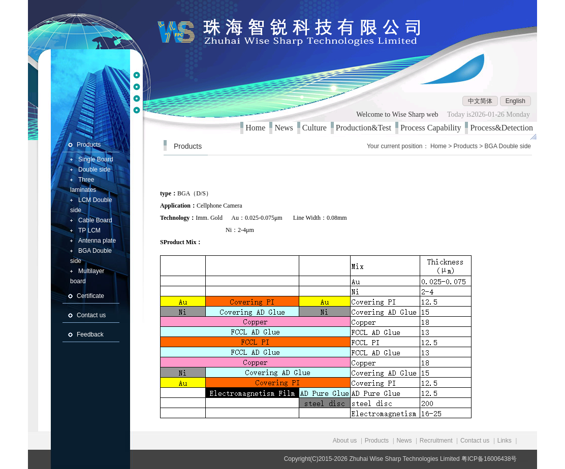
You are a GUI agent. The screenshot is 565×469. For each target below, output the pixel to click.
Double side (94, 169)
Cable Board (95, 220)
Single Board (95, 159)
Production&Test (365, 127)
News (285, 127)
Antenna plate (97, 240)
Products (89, 144)
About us (345, 440)
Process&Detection (503, 127)
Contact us (91, 315)
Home (257, 127)
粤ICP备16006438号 (489, 458)
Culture (316, 127)
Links (504, 440)
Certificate (90, 295)
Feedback (90, 334)
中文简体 (480, 101)
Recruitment (436, 440)
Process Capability (432, 127)
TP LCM (89, 230)
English (515, 101)
